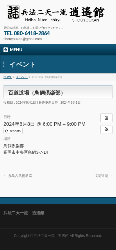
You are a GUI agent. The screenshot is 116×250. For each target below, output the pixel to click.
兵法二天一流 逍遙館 (51, 236)
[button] (106, 129)
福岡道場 (103, 176)
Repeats (13, 131)
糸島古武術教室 (17, 176)
